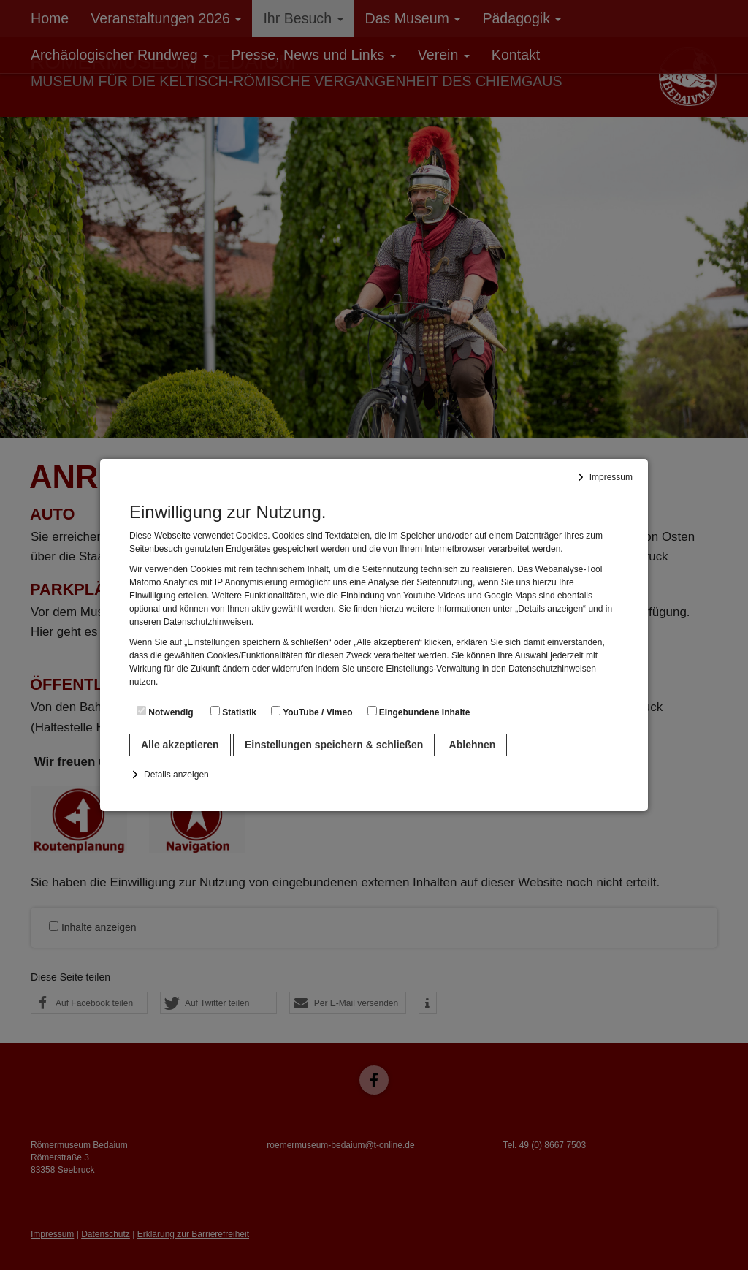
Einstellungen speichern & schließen (334, 744)
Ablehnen (472, 744)
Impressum (611, 477)
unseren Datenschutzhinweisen (190, 622)
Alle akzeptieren (180, 744)
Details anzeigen (176, 774)
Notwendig (165, 712)
